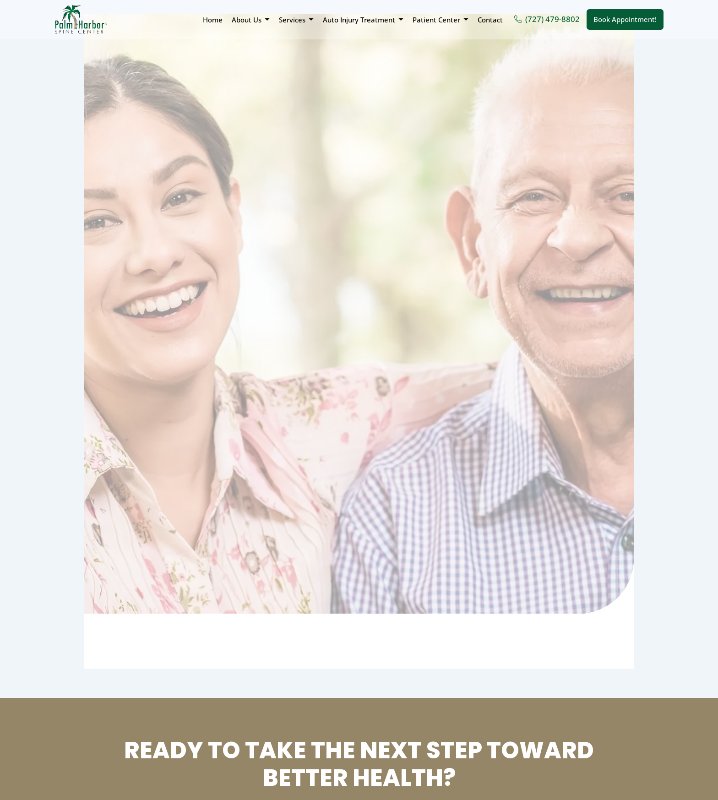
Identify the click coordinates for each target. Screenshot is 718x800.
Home (213, 19)
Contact (490, 19)
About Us (251, 19)
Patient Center (440, 19)
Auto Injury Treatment (363, 19)
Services (296, 19)
